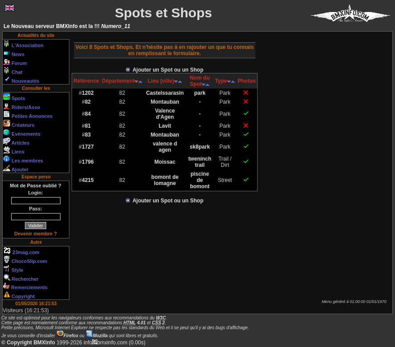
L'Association (23, 44)
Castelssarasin (165, 93)
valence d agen (165, 147)
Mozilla (97, 335)
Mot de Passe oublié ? (35, 185)
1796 (88, 162)
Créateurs (18, 124)
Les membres (23, 159)
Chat (13, 71)
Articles (16, 141)
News (13, 53)
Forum (15, 62)
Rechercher (21, 278)
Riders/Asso (21, 106)
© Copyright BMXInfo (28, 342)
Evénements (21, 133)
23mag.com (21, 251)
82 (88, 102)
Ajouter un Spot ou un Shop (165, 70)
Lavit (165, 126)
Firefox (67, 335)
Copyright (19, 295)
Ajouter (15, 168)
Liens (13, 150)
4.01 (135, 322)
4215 (88, 180)
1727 (88, 147)
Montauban (165, 102)
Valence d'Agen (165, 114)
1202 (88, 93)
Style (13, 269)
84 (88, 114)
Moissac (164, 162)
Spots (14, 97)
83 (88, 135)
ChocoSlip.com (25, 260)
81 (88, 126)
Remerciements (25, 286)
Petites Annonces (27, 115)
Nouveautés (21, 80)
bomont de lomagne (164, 180)
